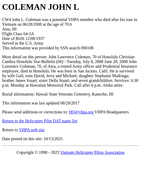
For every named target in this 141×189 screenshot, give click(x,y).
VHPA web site (32, 130)
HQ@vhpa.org (81, 112)
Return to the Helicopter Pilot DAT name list (39, 121)
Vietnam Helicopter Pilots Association (92, 152)
